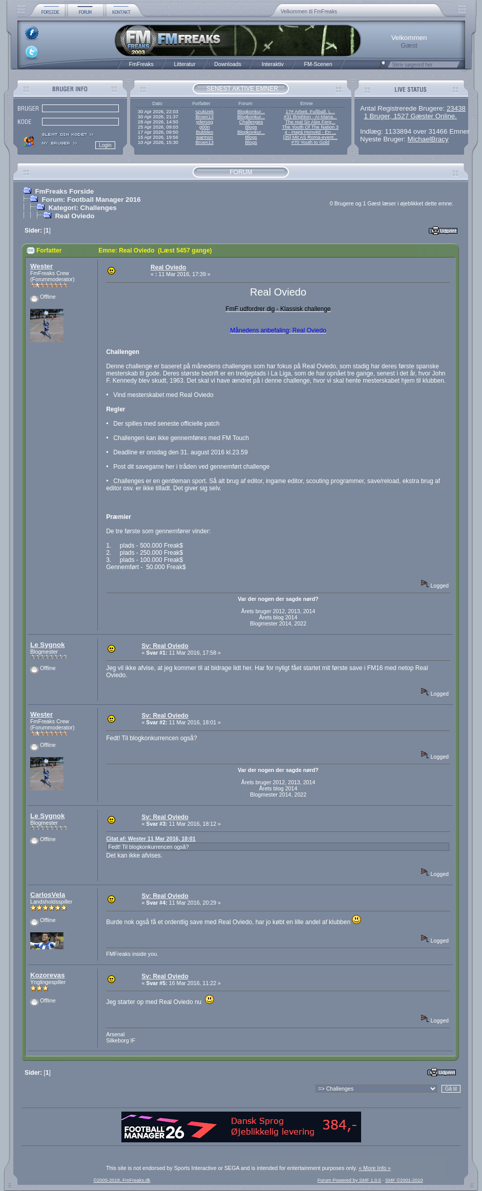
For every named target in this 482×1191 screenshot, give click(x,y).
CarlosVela (47, 895)
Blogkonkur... (251, 111)
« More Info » (375, 1168)
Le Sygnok (47, 645)
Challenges (251, 121)
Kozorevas (47, 975)
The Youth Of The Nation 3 (310, 127)
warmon (204, 137)
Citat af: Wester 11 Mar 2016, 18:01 (151, 838)
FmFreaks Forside (64, 191)
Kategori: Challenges (82, 208)
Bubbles (204, 132)
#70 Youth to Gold (310, 142)
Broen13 (205, 116)
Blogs (251, 127)
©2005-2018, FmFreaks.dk (121, 1180)
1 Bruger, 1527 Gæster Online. (410, 116)
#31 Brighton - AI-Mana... (310, 116)
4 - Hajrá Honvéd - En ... (311, 132)
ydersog (204, 121)
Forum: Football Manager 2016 (90, 199)
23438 (456, 108)
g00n (204, 127)
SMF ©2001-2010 (404, 1180)
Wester (41, 266)
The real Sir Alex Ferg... (310, 121)
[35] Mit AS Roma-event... (310, 137)
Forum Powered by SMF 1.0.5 (349, 1180)
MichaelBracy (428, 139)
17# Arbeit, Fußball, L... (310, 111)
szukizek (204, 111)
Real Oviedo (74, 216)
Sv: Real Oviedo (164, 646)
